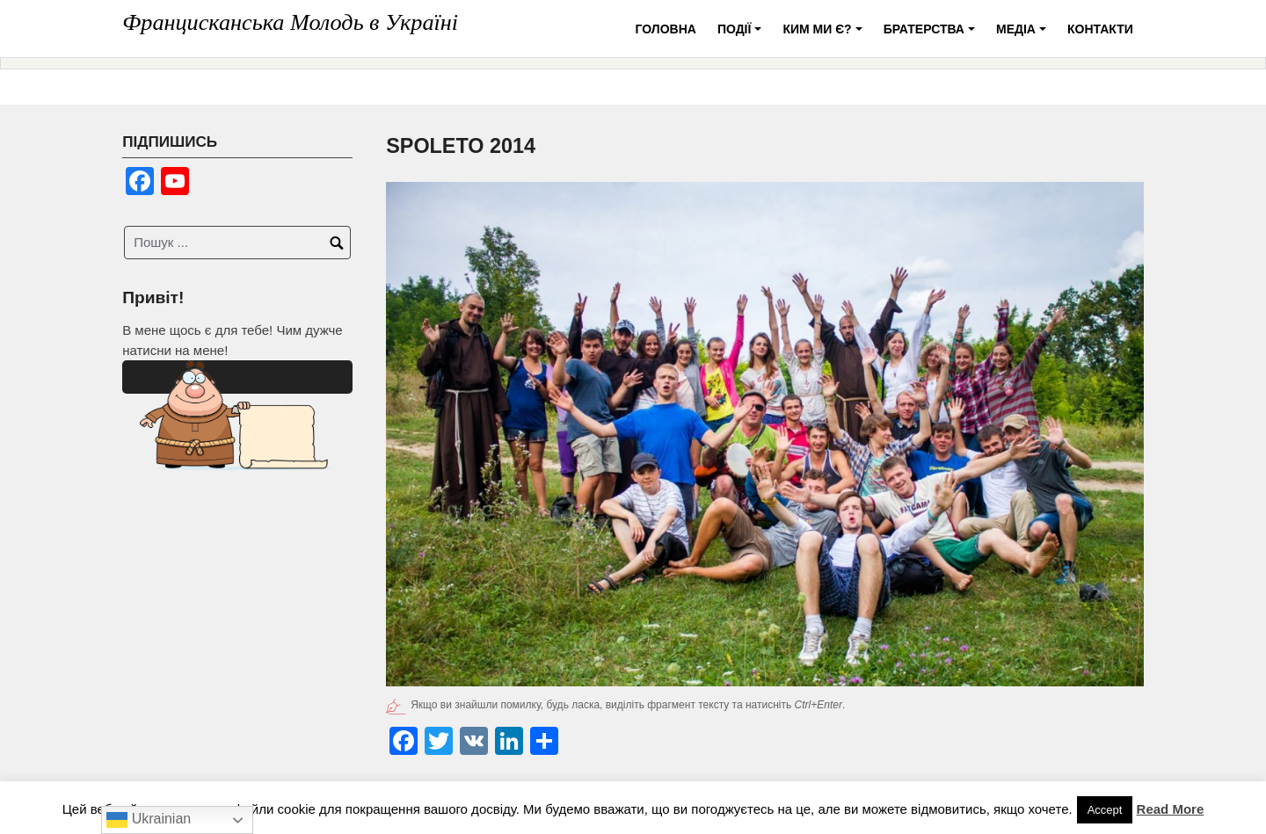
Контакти (1100, 29)
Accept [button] (1105, 809)
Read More (1170, 808)
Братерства (932, 35)
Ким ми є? (824, 35)
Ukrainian (148, 819)
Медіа (1023, 35)
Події (742, 35)
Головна (666, 29)
